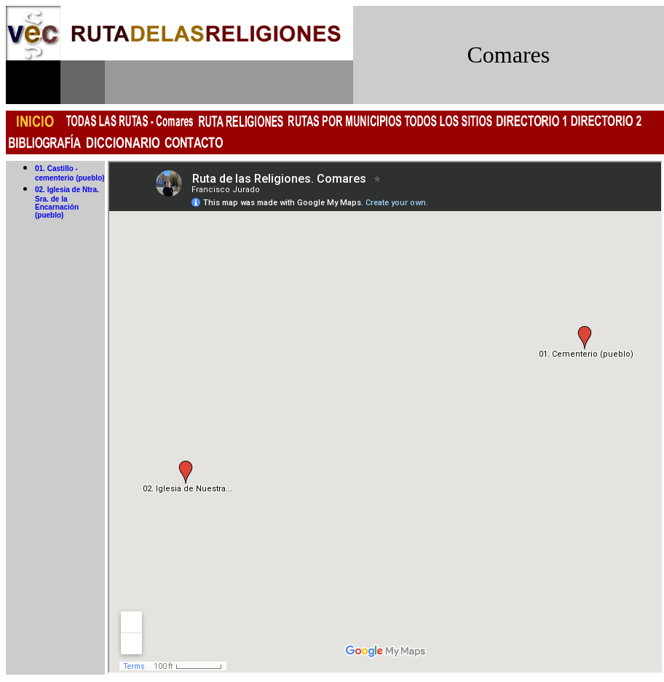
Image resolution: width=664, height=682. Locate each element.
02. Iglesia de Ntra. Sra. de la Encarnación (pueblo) (67, 202)
